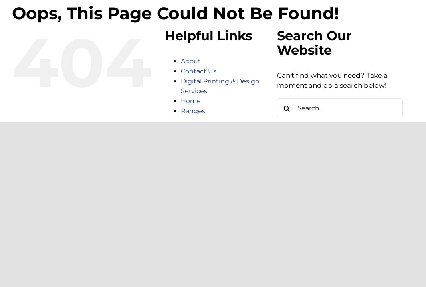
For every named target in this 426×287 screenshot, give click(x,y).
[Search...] (340, 108)
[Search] (287, 108)
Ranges (193, 111)
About (191, 61)
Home (191, 101)
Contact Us (198, 71)
